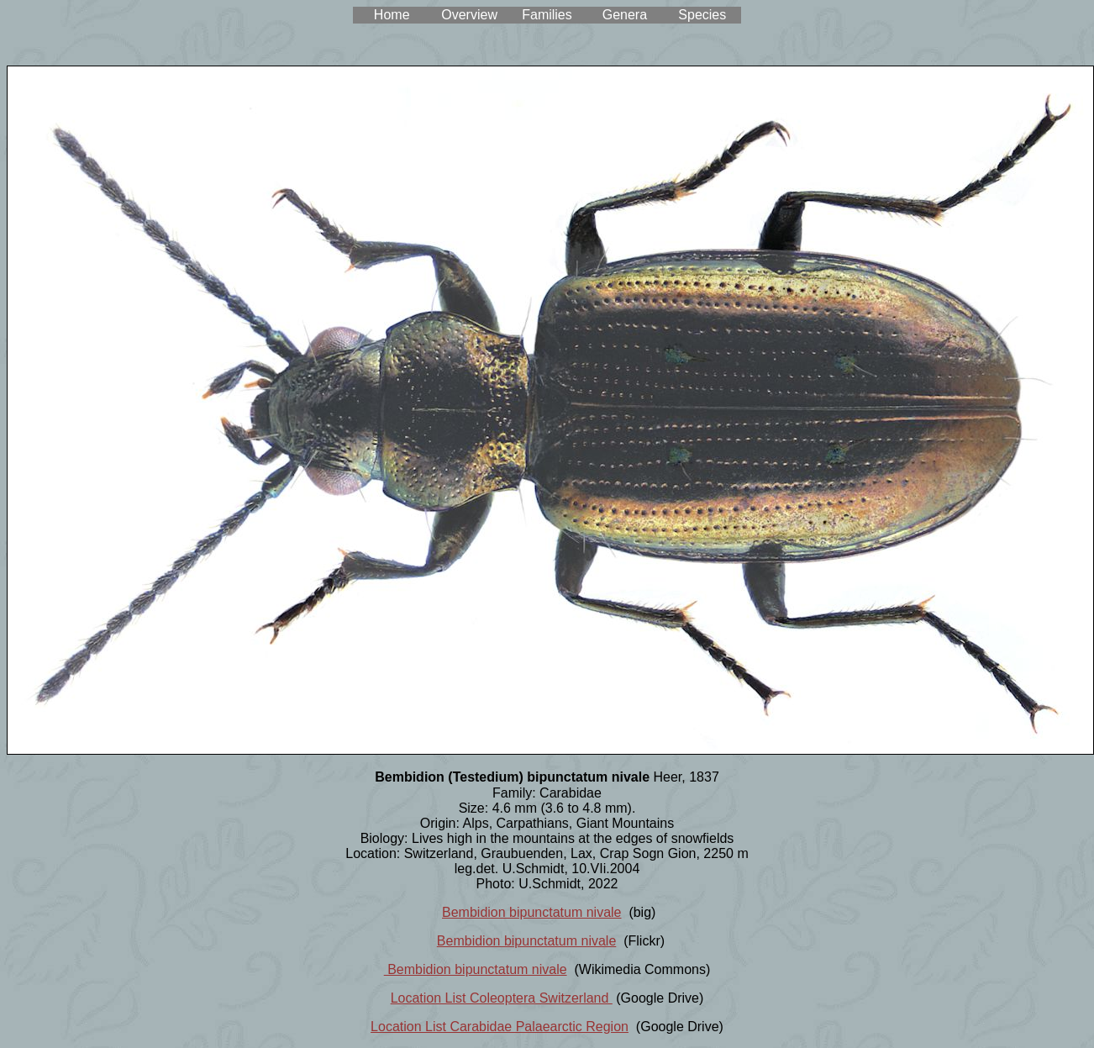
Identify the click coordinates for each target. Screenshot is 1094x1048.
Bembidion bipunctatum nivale (531, 912)
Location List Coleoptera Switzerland (502, 998)
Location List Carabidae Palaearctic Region (500, 1026)
